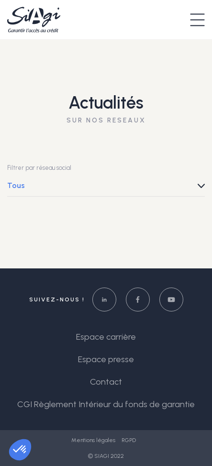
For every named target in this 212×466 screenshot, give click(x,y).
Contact (106, 382)
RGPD (129, 440)
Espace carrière (106, 337)
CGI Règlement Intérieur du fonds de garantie (106, 404)
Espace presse (106, 359)
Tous (16, 185)
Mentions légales (94, 440)
